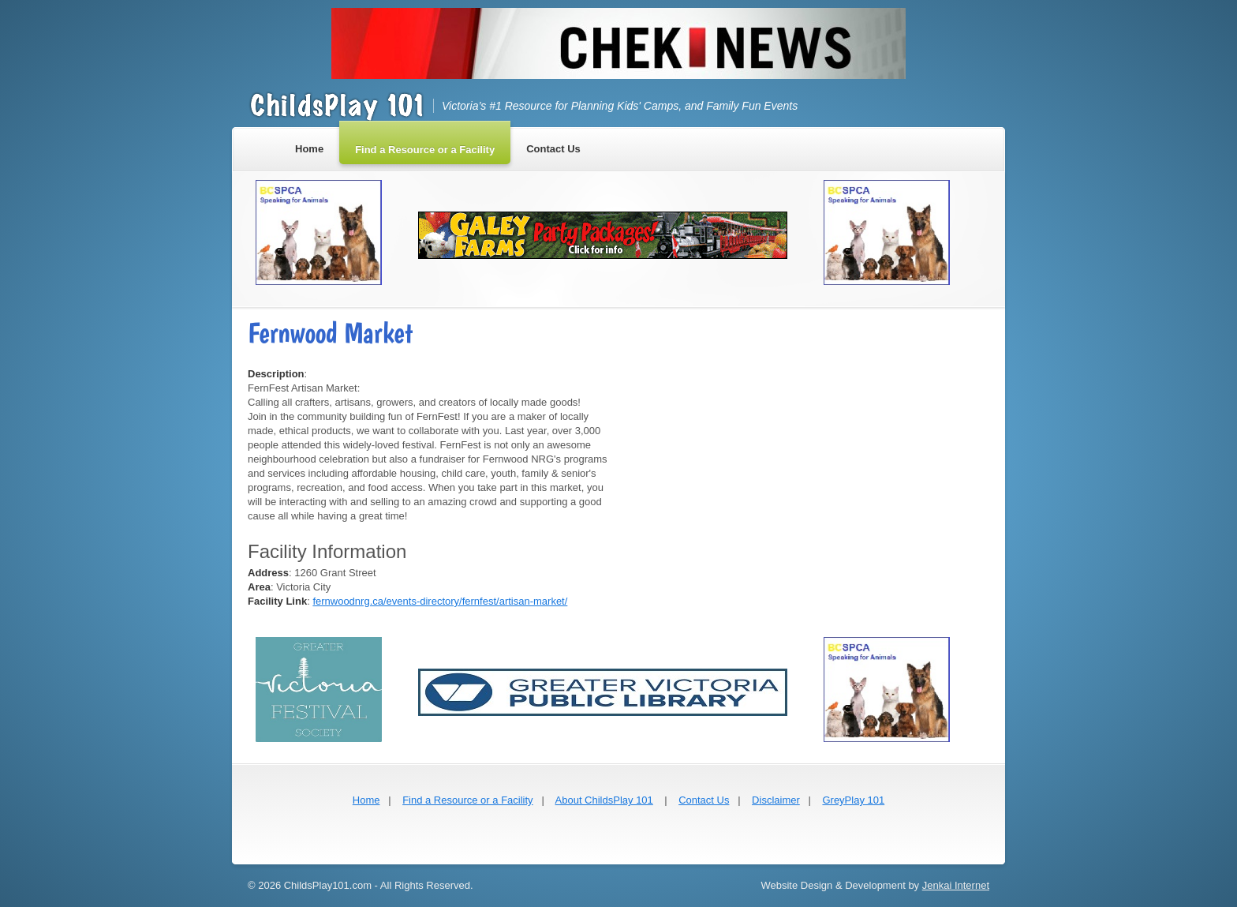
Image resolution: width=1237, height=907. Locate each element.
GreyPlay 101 (853, 800)
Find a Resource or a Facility (467, 800)
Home (366, 800)
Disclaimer (776, 800)
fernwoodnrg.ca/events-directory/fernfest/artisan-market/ (439, 601)
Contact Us (703, 800)
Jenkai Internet (955, 885)
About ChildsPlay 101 (604, 800)
